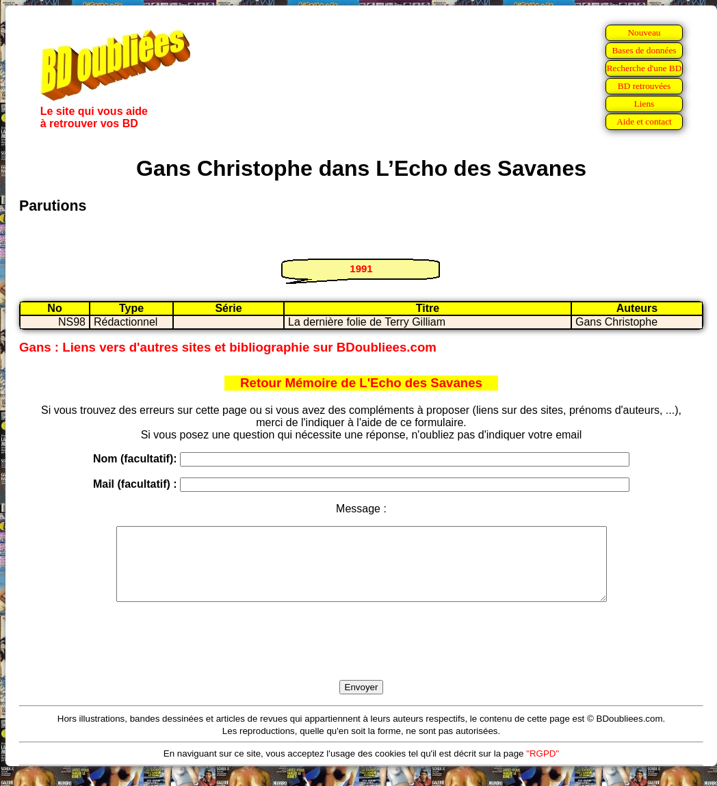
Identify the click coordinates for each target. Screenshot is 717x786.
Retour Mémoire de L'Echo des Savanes (361, 383)
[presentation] (361, 656)
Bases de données (644, 50)
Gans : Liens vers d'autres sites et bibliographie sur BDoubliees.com (227, 347)
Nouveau (643, 32)
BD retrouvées (644, 86)
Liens (644, 104)
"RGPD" (542, 768)
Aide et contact (644, 121)
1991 (361, 268)
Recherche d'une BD (644, 68)
